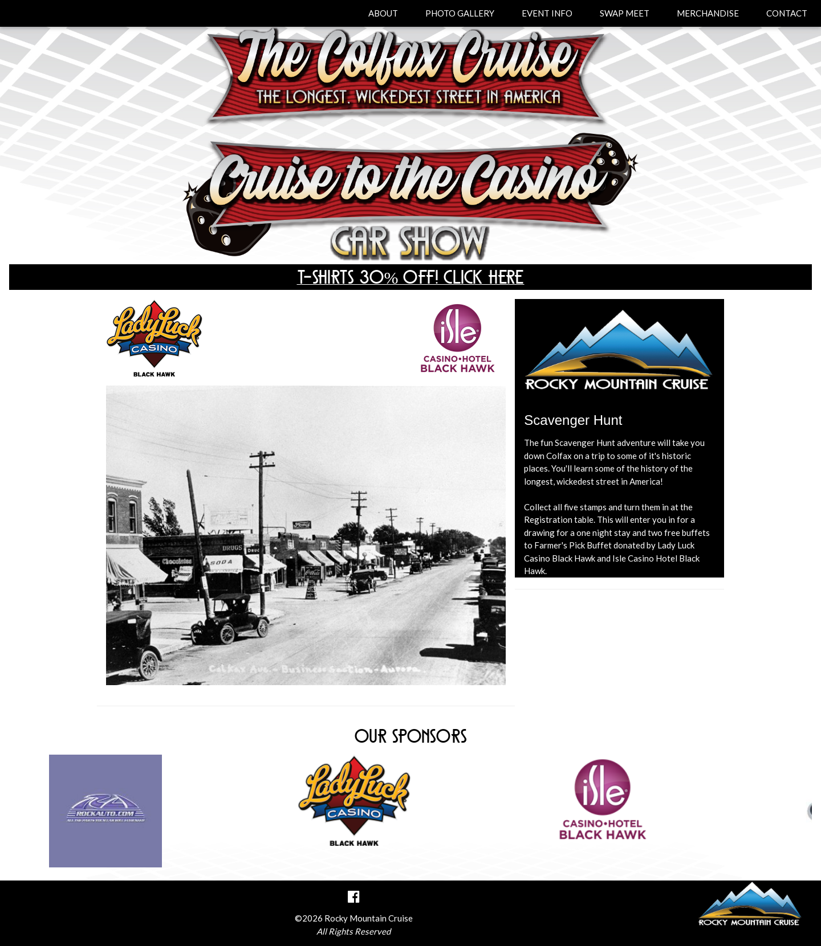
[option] (410, 800)
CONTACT (786, 13)
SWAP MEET (624, 13)
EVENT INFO (547, 13)
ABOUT (383, 13)
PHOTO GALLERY (459, 13)
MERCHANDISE (708, 13)
